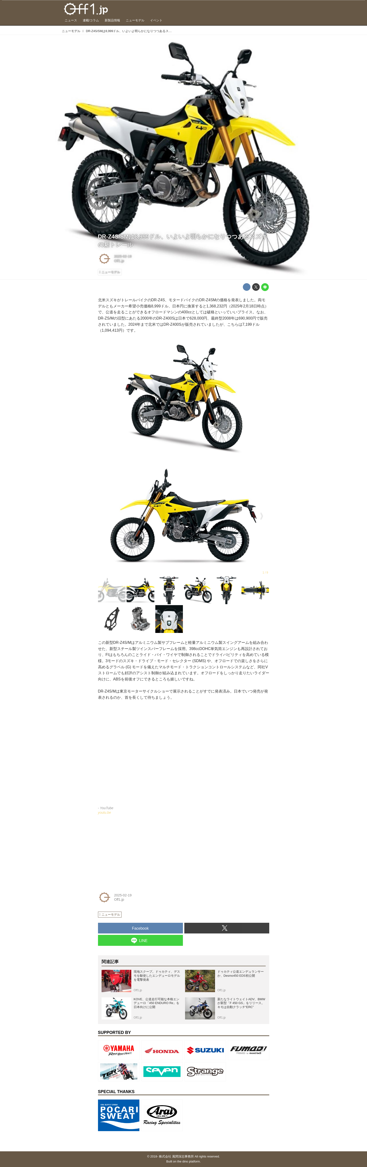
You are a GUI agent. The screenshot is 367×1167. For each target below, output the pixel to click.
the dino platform (188, 1161)
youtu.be (104, 812)
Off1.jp (119, 261)
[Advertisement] (133, 852)
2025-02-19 (123, 256)
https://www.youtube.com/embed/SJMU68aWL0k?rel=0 (183, 756)
